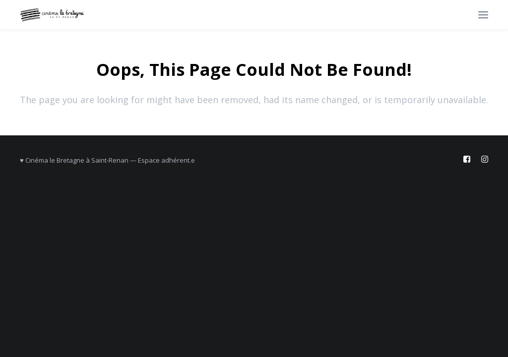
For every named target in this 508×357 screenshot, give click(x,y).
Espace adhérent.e (166, 160)
